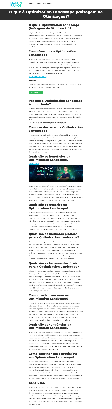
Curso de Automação (44, 3)
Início (31, 3)
